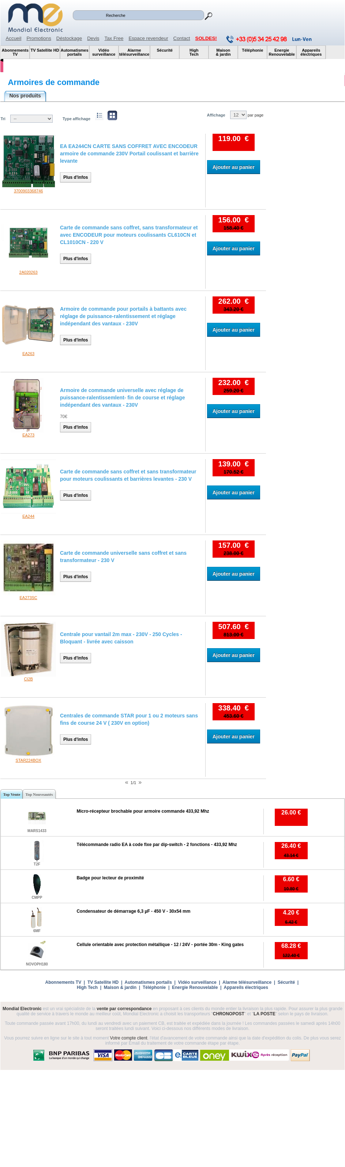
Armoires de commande (54, 82)
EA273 (28, 435)
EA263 (28, 353)
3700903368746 (28, 191)
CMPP (36, 897)
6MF (37, 931)
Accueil (13, 38)
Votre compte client (128, 1038)
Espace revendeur (148, 38)
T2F (37, 864)
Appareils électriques (246, 987)
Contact (181, 38)
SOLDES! (206, 38)
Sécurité (286, 982)
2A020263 (28, 272)
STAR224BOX (28, 760)
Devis (93, 38)
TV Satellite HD (103, 982)
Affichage (216, 115)
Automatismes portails (148, 982)
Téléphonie (154, 987)
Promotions (38, 38)
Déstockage (69, 38)
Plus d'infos (75, 177)
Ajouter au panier (234, 167)
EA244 (28, 516)
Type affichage (76, 119)
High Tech (87, 987)
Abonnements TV (63, 982)
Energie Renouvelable (195, 987)
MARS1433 (36, 831)
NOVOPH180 (37, 964)
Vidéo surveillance (197, 982)
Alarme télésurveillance (246, 982)
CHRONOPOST (228, 1013)
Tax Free (114, 38)
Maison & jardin (120, 987)
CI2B (28, 679)
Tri (2, 119)
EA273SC (28, 597)
